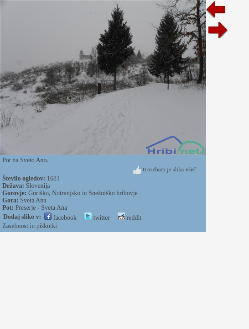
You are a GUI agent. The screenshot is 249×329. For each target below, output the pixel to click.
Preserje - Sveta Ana (41, 207)
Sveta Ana (33, 200)
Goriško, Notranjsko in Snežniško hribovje (83, 193)
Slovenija (38, 185)
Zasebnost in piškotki (29, 226)
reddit (129, 217)
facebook (60, 217)
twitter (97, 217)
